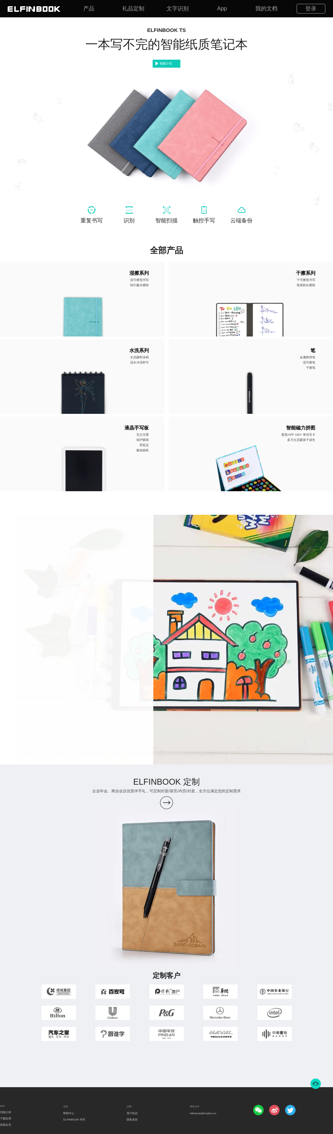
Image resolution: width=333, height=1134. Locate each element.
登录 (310, 8)
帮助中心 (68, 1113)
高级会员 (5, 1124)
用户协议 (132, 1113)
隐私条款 (132, 1119)
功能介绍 (5, 1112)
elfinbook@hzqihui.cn (203, 1113)
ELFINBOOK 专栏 (74, 1119)
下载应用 (5, 1118)
